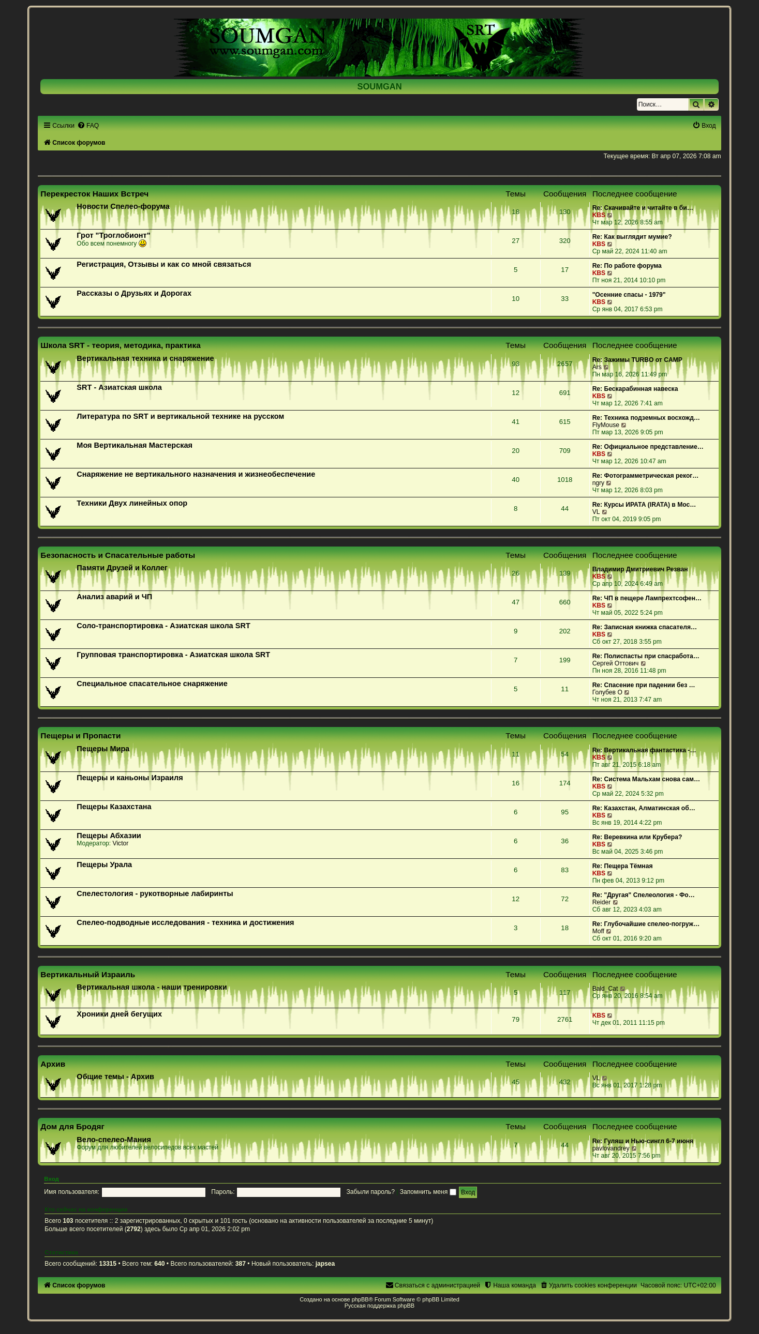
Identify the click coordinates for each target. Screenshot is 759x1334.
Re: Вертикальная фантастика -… (644, 750)
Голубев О (607, 692)
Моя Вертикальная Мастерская (134, 445)
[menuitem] (88, 125)
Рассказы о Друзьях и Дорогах (134, 293)
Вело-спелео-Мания (114, 1139)
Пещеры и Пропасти (80, 735)
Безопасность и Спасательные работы (117, 555)
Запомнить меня (428, 1191)
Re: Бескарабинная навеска (635, 388)
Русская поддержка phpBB (379, 1305)
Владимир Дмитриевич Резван (640, 569)
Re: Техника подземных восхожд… (646, 417)
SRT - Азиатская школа (119, 387)
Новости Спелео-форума (123, 206)
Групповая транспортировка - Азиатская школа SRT (173, 654)
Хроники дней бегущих (119, 1014)
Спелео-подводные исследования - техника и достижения (185, 922)
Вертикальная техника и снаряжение (145, 358)
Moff (598, 931)
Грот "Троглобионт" (113, 235)
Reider (601, 902)
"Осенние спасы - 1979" (629, 294)
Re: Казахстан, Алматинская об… (643, 808)
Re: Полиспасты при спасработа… (646, 656)
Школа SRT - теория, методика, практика (120, 345)
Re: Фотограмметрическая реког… (645, 475)
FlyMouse (605, 425)
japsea (325, 1263)
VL (596, 512)
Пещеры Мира (103, 749)
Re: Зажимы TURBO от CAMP (637, 359)
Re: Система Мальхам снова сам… (646, 779)
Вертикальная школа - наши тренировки (152, 987)
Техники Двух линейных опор (132, 503)
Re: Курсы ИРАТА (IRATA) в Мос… (644, 504)
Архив (52, 1063)
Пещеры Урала (104, 864)
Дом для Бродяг (72, 1126)
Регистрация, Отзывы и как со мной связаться (164, 264)
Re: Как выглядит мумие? (632, 236)
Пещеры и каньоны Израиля (130, 778)
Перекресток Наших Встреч (94, 193)
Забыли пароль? (371, 1191)
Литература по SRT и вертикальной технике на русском (180, 416)
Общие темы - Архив (115, 1076)
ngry (598, 483)
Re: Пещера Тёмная (622, 866)
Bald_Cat (605, 988)
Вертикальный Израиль (87, 974)
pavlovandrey (611, 1148)
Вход (51, 1179)
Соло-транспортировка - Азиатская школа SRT (163, 625)
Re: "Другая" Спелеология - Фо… (643, 895)
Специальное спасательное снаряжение (152, 683)
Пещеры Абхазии (109, 835)
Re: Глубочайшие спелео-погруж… (646, 924)
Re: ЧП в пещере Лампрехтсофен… (647, 598)
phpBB (360, 1299)
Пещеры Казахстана (114, 806)
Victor (121, 843)
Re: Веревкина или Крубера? (637, 837)
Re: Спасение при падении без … (643, 685)
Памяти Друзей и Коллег (122, 568)
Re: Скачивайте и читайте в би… (642, 207)
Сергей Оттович (615, 663)
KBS (599, 215)
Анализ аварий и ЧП (114, 597)
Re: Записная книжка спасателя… (644, 627)
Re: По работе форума (627, 265)
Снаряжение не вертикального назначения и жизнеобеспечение (196, 474)
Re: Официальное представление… (648, 446)
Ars (597, 367)
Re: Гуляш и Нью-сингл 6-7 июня (643, 1141)
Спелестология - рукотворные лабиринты (155, 893)
